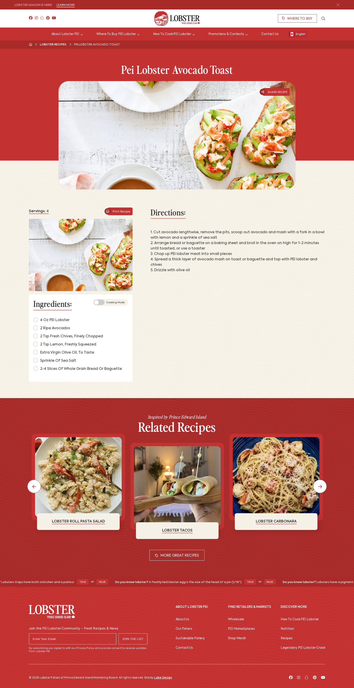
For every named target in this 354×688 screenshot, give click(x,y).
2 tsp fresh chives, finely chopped (68, 336)
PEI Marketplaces (241, 628)
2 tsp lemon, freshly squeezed (64, 344)
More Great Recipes (177, 556)
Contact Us (184, 647)
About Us (182, 619)
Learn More (65, 5)
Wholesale (236, 619)
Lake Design (163, 677)
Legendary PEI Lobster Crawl (303, 647)
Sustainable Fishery (190, 638)
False (106, 582)
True (87, 582)
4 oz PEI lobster (51, 319)
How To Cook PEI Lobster (300, 619)
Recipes (287, 638)
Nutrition (287, 628)
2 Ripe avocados (51, 328)
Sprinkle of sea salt (54, 360)
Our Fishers (184, 628)
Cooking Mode (109, 302)
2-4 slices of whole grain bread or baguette (77, 368)
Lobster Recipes (53, 44)
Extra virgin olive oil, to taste (63, 352)
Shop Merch (237, 638)
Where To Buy (297, 18)
